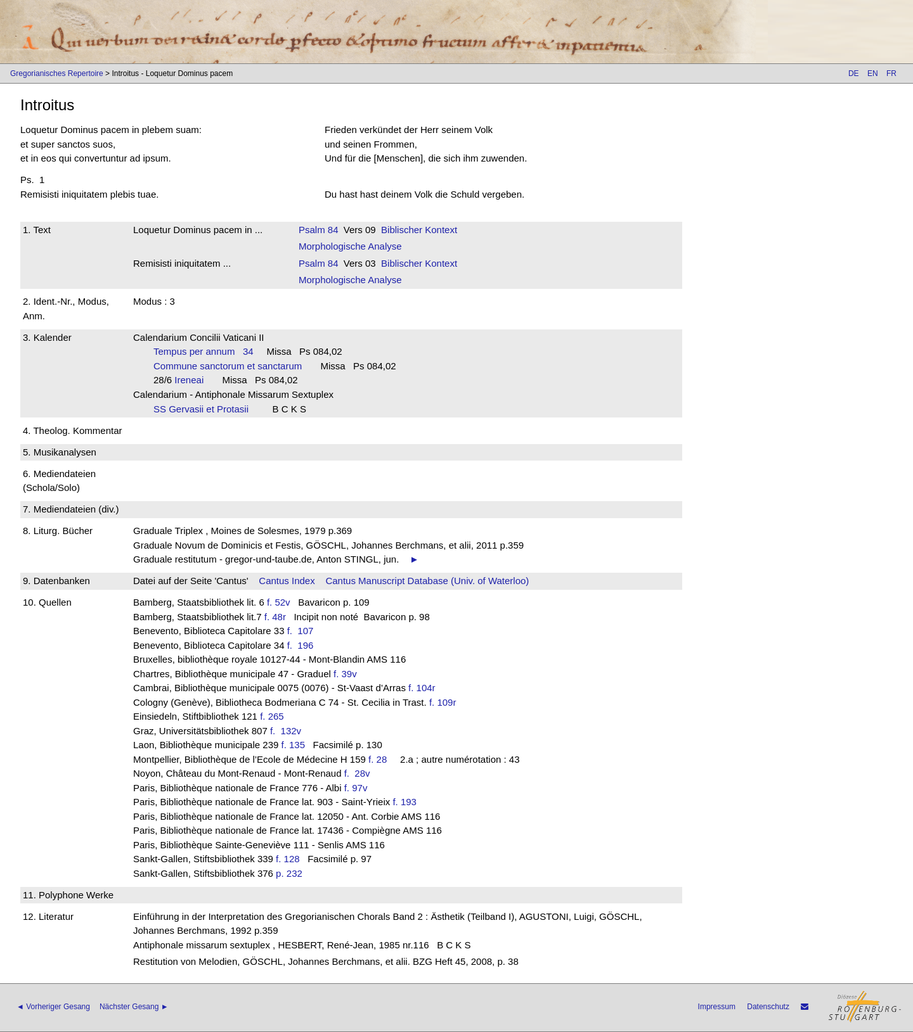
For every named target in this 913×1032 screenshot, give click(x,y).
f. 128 (288, 858)
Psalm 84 (319, 229)
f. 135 (294, 744)
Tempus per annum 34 (203, 351)
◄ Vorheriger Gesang (53, 1006)
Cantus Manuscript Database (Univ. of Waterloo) (427, 580)
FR (891, 73)
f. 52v (278, 602)
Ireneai (192, 379)
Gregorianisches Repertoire (56, 73)
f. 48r (275, 616)
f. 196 (303, 645)
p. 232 (289, 873)
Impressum (716, 1006)
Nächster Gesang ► (134, 1006)
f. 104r (422, 687)
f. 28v (359, 773)
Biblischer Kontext (419, 229)
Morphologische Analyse (350, 246)
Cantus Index (286, 580)
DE (853, 73)
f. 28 (377, 759)
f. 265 (272, 716)
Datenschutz (768, 1006)
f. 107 (303, 630)
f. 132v (288, 730)
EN (872, 73)
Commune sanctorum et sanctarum (231, 365)
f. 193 (404, 801)
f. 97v (356, 787)
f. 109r (442, 702)
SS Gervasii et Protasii (205, 409)
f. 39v (345, 673)
